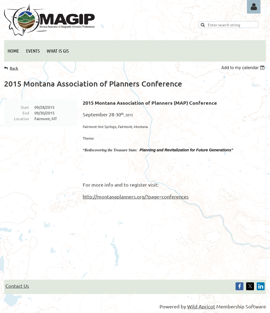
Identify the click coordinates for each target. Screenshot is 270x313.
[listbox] (243, 67)
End (26, 112)
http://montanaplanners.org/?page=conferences (136, 196)
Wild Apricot (201, 306)
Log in (254, 7)
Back (14, 68)
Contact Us (17, 286)
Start (25, 107)
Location (21, 118)
